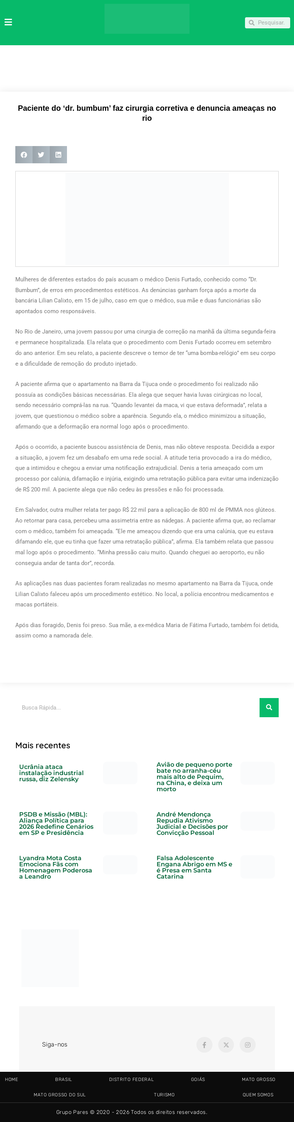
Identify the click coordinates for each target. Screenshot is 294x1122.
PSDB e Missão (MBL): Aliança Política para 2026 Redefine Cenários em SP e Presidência (56, 823)
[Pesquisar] (269, 707)
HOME (11, 1079)
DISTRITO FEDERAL (131, 1079)
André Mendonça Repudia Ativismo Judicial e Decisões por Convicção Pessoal (192, 823)
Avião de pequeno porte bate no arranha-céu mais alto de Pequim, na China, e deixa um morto (194, 777)
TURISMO (164, 1094)
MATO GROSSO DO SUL (60, 1094)
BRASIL (63, 1079)
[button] (24, 154)
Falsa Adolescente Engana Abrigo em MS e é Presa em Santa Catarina (194, 867)
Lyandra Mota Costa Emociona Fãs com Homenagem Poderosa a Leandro (55, 867)
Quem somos (258, 1094)
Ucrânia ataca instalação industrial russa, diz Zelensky (51, 773)
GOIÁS (198, 1079)
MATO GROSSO (259, 1079)
